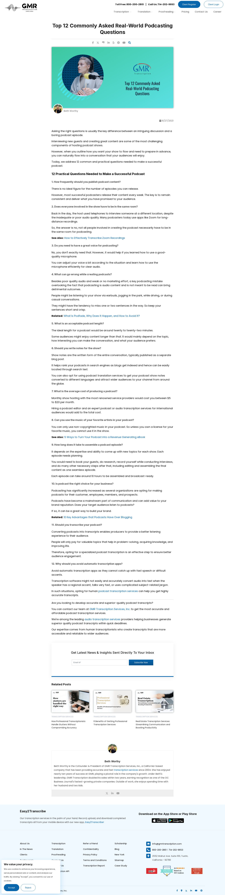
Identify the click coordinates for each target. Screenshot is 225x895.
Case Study (121, 865)
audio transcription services (102, 619)
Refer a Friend (90, 843)
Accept (11, 887)
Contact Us (201, 11)
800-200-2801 (159, 849)
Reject (28, 887)
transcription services (126, 770)
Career (217, 11)
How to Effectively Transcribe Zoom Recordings (94, 238)
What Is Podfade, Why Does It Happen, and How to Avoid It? (102, 316)
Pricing (185, 11)
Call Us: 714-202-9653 (160, 4)
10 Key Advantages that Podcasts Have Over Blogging (98, 517)
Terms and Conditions (95, 860)
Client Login (213, 4)
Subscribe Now (141, 662)
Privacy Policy (90, 854)
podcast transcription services (118, 591)
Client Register (188, 4)
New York (119, 854)
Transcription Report (94, 865)
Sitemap (119, 860)
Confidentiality (91, 849)
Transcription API (60, 871)
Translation (145, 11)
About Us (25, 843)
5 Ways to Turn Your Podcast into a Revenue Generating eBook (104, 437)
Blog (117, 849)
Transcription (122, 11)
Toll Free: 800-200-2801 (128, 4)
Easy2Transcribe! (94, 822)
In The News (26, 849)
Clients (23, 854)
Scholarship (121, 843)
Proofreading (167, 11)
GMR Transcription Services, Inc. (110, 609)
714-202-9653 (176, 849)
